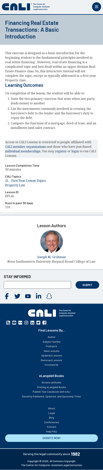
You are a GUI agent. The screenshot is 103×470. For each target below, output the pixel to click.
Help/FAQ (51, 431)
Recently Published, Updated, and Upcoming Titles (51, 396)
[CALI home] (26, 6)
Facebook (7, 296)
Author (52, 336)
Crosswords (51, 364)
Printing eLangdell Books (51, 387)
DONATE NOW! (52, 438)
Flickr (20, 323)
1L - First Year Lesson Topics (25, 180)
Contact (51, 426)
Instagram (49, 296)
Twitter (17, 296)
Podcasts (51, 346)
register (61, 151)
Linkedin (39, 296)
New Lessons (51, 350)
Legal (51, 413)
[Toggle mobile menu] (96, 6)
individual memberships (22, 151)
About (51, 408)
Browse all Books (51, 382)
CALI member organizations (25, 147)
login (75, 151)
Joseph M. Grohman (51, 257)
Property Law (15, 185)
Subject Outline (51, 341)
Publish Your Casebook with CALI (51, 391)
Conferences (51, 422)
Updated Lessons (51, 355)
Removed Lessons (51, 360)
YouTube (28, 296)
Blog (51, 417)
